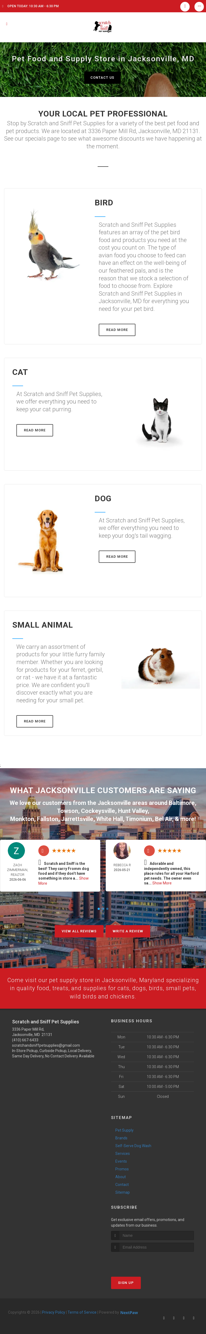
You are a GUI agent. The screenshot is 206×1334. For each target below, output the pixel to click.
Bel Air (163, 818)
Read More (117, 330)
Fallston (47, 818)
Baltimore (182, 802)
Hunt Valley (133, 810)
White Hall (109, 818)
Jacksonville (114, 802)
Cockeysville (98, 810)
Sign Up (126, 1282)
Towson (67, 810)
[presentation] (139, 1261)
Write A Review (128, 930)
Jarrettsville (77, 818)
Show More (162, 882)
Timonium (139, 818)
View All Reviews (79, 930)
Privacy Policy (53, 1311)
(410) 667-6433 (25, 1039)
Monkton (22, 818)
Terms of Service (82, 1311)
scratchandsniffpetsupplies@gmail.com (46, 1044)
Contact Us (102, 78)
